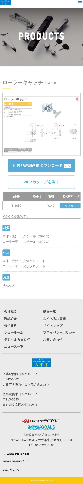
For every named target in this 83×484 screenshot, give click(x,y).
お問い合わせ (52, 339)
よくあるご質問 (54, 318)
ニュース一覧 (13, 346)
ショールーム (13, 332)
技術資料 (10, 325)
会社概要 (10, 311)
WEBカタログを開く (41, 189)
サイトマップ (53, 325)
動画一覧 (49, 311)
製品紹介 (10, 318)
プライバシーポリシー (59, 332)
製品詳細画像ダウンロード (42, 172)
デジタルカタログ (17, 339)
